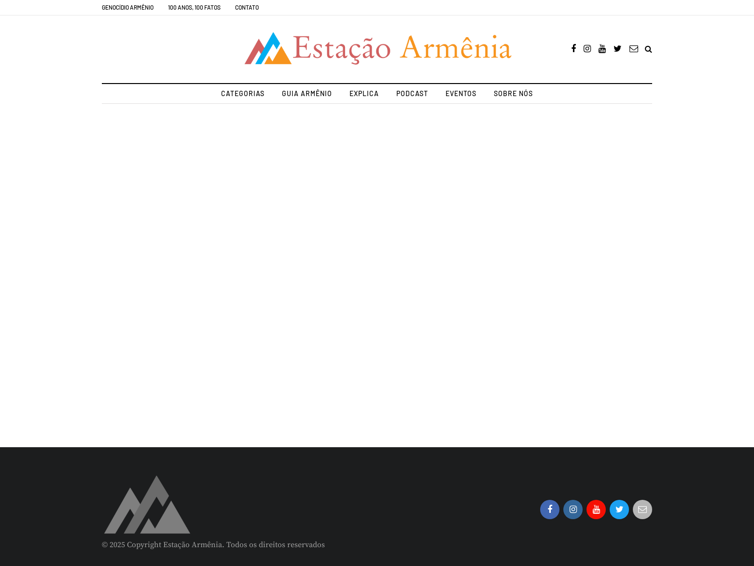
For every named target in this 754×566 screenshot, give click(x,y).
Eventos (461, 93)
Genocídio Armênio (128, 7)
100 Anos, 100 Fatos (194, 7)
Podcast (412, 93)
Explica (364, 93)
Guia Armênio (307, 93)
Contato (247, 7)
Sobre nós (513, 93)
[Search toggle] (648, 49)
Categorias (243, 93)
